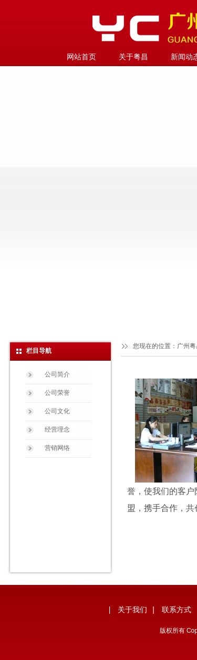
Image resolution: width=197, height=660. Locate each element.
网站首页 (81, 57)
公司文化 (57, 411)
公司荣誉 (57, 392)
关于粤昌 (133, 57)
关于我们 (132, 609)
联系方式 (176, 609)
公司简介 (57, 374)
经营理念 (57, 429)
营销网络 (57, 448)
